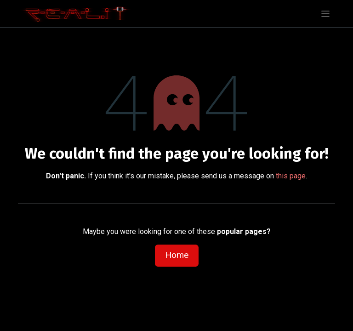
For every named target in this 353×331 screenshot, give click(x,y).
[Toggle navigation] (326, 13)
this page (291, 175)
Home (176, 255)
